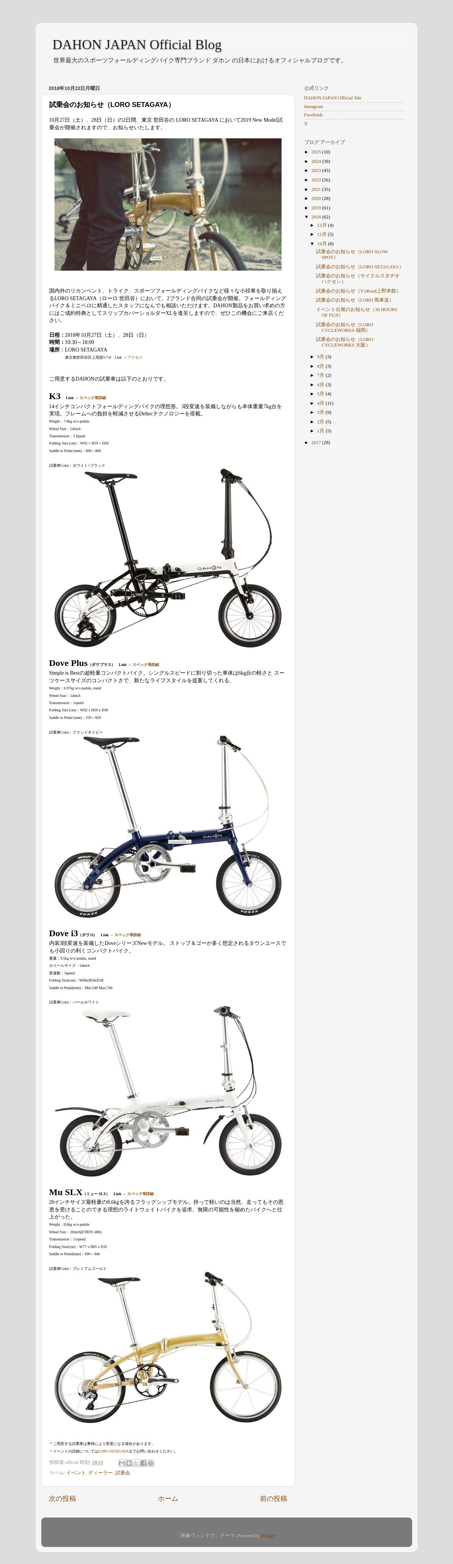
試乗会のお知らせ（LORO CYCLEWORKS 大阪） (344, 342)
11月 (322, 234)
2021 (316, 189)
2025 (316, 152)
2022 (316, 180)
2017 (316, 442)
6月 (321, 384)
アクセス (135, 357)
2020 (316, 198)
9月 (321, 356)
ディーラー (100, 1473)
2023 (316, 170)
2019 (316, 208)
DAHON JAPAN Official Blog (137, 44)
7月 (321, 375)
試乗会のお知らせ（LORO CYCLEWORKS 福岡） (344, 327)
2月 (321, 421)
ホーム (168, 1498)
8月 (321, 366)
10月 (322, 243)
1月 (321, 431)
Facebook (313, 115)
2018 (316, 217)
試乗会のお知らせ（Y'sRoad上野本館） (358, 291)
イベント (76, 1473)
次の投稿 (62, 1498)
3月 (321, 412)
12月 (322, 225)
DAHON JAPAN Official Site (332, 98)
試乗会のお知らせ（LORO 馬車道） (355, 300)
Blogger (268, 1535)
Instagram (313, 106)
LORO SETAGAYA (113, 1451)
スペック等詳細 (92, 398)
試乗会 (122, 1473)
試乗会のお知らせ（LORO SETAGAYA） (360, 266)
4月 (321, 403)
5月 (321, 393)
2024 (316, 161)
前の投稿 (273, 1498)
